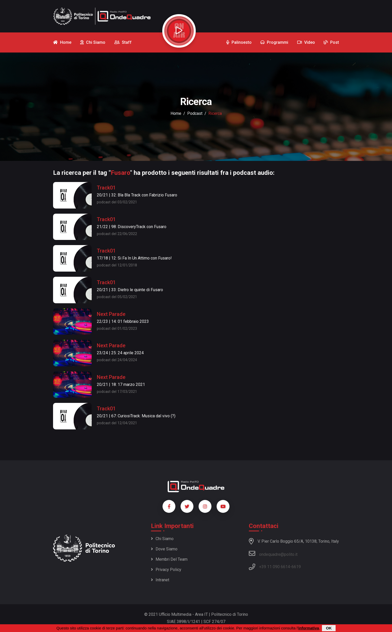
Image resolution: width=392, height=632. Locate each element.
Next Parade (111, 314)
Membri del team (169, 559)
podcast (194, 113)
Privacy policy (166, 569)
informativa (308, 628)
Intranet (160, 579)
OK (329, 628)
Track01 (106, 188)
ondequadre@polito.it (273, 553)
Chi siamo (162, 538)
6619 (296, 566)
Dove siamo (164, 549)
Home (176, 113)
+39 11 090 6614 (274, 566)
